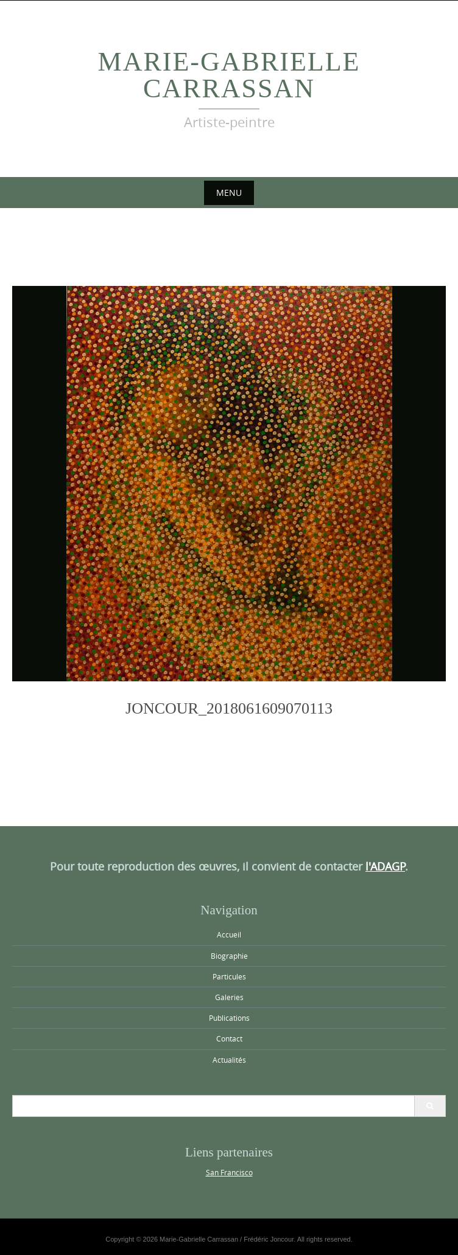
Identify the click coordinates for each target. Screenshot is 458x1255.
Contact (229, 1038)
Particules (229, 976)
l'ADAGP (385, 866)
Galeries (229, 997)
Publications (229, 1018)
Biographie (229, 956)
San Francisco (229, 1172)
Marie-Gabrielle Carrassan (229, 75)
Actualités (229, 1060)
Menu (229, 192)
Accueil (229, 934)
